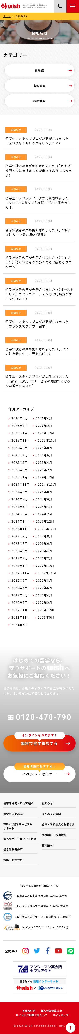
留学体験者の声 (13, 849)
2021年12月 (45, 610)
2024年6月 (44, 499)
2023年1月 (19, 566)
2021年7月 (19, 625)
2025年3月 (19, 470)
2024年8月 (44, 492)
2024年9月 (19, 492)
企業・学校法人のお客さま (58, 824)
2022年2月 (44, 602)
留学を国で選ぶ (13, 814)
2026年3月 (19, 425)
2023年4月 (44, 551)
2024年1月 (19, 521)
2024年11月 (20, 484)
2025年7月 (19, 455)
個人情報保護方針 (51, 1010)
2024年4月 (44, 506)
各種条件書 (29, 1010)
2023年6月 (44, 543)
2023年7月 (19, 543)
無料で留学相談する (39, 743)
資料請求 (47, 845)
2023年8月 (44, 536)
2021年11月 (20, 617)
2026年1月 (19, 433)
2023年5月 (19, 551)
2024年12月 (45, 477)
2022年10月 (47, 573)
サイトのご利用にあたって (31, 1015)
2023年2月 (44, 558)
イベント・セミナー (39, 774)
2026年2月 (44, 425)
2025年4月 (44, 462)
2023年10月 (47, 529)
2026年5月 (19, 418)
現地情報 (39, 101)
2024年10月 (47, 484)
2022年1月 (19, 610)
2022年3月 (19, 602)
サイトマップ (61, 1015)
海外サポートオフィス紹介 (19, 839)
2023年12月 (45, 521)
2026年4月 (44, 418)
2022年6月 (44, 588)
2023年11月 (20, 529)
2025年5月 (19, 462)
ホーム (7, 16)
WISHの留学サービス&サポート (17, 826)
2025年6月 (44, 455)
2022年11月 (20, 573)
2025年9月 (19, 448)
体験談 (39, 70)
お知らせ (39, 86)
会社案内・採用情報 (54, 835)
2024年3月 (19, 514)
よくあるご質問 (51, 814)
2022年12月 (45, 566)
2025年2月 (44, 470)
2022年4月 (44, 595)
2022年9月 (19, 580)
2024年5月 (19, 506)
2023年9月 (19, 536)
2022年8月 (44, 580)
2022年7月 (19, 588)
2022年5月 (19, 595)
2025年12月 (45, 433)
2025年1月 (19, 477)
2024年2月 (44, 514)
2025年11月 (20, 440)
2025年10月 (47, 440)
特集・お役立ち (13, 860)
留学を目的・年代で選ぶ (18, 803)
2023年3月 (19, 558)
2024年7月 (19, 499)
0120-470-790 (39, 717)
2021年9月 (46, 617)
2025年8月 (44, 448)
